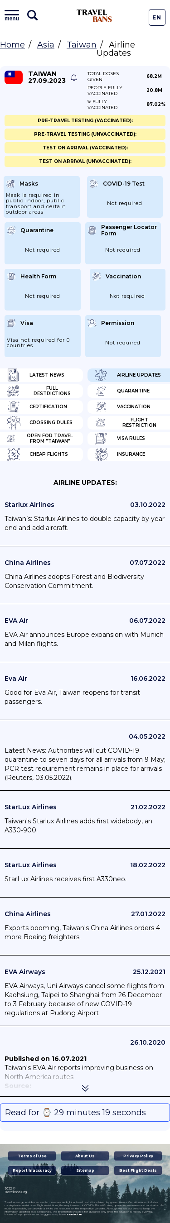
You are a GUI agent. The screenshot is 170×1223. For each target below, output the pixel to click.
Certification (37, 407)
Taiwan (82, 45)
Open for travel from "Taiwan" (40, 438)
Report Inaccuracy (32, 1170)
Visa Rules (119, 438)
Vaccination (122, 407)
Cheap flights (37, 454)
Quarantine (122, 391)
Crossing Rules (40, 423)
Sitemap (85, 1170)
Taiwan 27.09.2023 (47, 77)
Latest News (35, 375)
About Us (85, 1156)
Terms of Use (32, 1156)
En (156, 17)
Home (12, 45)
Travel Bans (94, 16)
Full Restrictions (39, 391)
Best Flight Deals (138, 1170)
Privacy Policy (138, 1156)
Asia (45, 45)
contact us (74, 1214)
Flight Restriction (125, 423)
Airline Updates (127, 375)
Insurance (119, 454)
